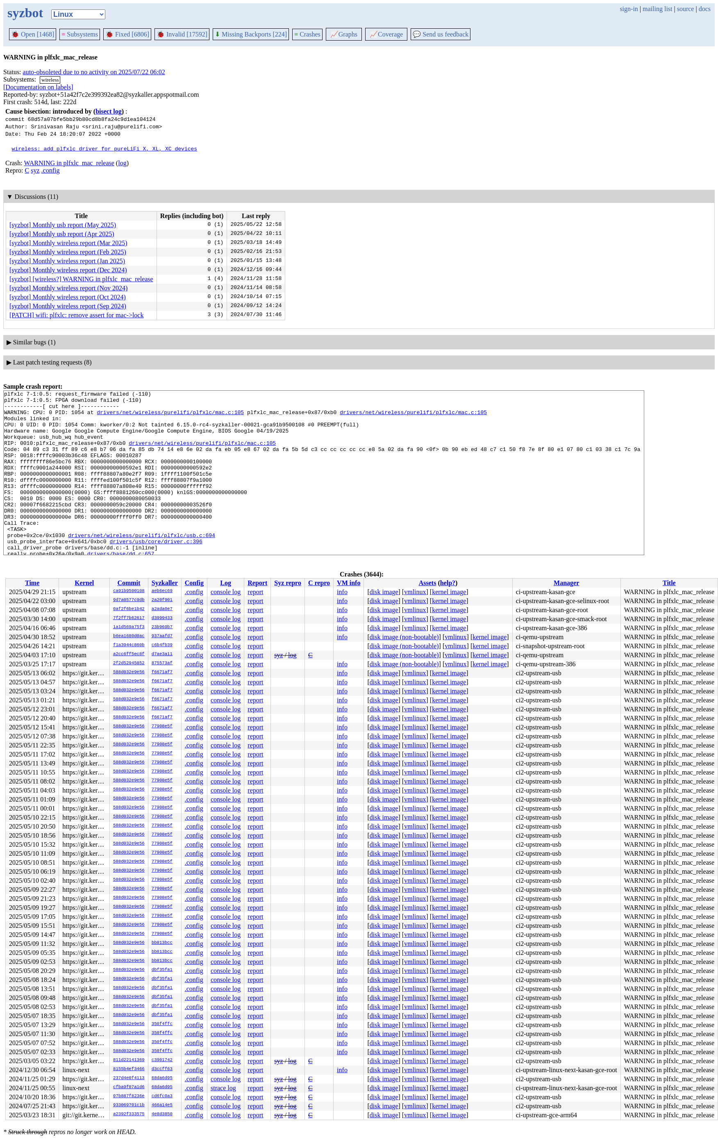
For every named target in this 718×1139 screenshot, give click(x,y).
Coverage (386, 34)
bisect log (108, 111)
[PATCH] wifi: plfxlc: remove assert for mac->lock (76, 315)
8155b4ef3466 (129, 1069)
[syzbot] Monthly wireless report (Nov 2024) (68, 288)
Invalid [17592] (182, 34)
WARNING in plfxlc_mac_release (69, 162)
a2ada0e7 (162, 609)
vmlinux (415, 591)
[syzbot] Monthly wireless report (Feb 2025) (67, 251)
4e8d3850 (162, 1114)
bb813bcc (162, 943)
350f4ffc (162, 1024)
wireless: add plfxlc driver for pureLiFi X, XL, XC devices (104, 148)
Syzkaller (165, 582)
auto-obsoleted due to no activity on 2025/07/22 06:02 (94, 71)
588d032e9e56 (129, 672)
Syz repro (287, 582)
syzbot (25, 12)
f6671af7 (162, 672)
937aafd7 (162, 636)
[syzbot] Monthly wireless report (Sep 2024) (67, 306)
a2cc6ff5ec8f (129, 654)
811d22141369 (129, 1060)
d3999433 (162, 618)
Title (669, 582)
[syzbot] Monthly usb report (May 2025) (62, 224)
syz (35, 170)
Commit (128, 582)
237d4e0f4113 (129, 1078)
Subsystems (79, 34)
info (342, 591)
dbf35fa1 (162, 970)
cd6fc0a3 (162, 1096)
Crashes (307, 34)
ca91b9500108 (129, 591)
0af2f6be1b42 (129, 609)
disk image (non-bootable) (404, 636)
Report (257, 582)
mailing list (657, 8)
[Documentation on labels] (38, 87)
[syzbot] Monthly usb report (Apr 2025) (61, 233)
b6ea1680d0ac (129, 636)
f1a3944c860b (129, 645)
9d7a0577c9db (129, 600)
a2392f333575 (129, 1114)
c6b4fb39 (162, 645)
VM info (348, 582)
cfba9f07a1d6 (129, 1087)
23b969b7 (162, 627)
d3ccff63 (162, 1069)
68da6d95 (162, 1078)
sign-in (629, 8)
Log (225, 582)
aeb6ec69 (162, 591)
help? (447, 582)
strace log (223, 1087)
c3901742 (162, 1060)
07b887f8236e (129, 1096)
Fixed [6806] (127, 34)
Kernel (84, 582)
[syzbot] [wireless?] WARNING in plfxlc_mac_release (81, 279)
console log (226, 591)
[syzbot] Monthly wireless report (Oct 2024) (67, 297)
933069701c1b (129, 1105)
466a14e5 (162, 1105)
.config (50, 170)
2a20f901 (162, 600)
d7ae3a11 (162, 654)
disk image (384, 591)
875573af (162, 663)
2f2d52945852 (129, 663)
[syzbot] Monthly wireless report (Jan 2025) (67, 260)
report (255, 591)
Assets (427, 582)
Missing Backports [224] (251, 34)
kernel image (449, 591)
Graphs (343, 34)
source (685, 8)
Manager (566, 582)
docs (705, 8)
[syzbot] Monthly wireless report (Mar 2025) (68, 242)
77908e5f (162, 726)
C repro (319, 582)
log (122, 162)
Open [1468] (32, 34)
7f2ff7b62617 (129, 618)
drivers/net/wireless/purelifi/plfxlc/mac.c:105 (170, 417)
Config (194, 582)
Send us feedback (440, 34)
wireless (50, 80)
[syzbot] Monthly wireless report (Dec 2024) (68, 270)
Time (32, 582)
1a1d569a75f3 (129, 627)
